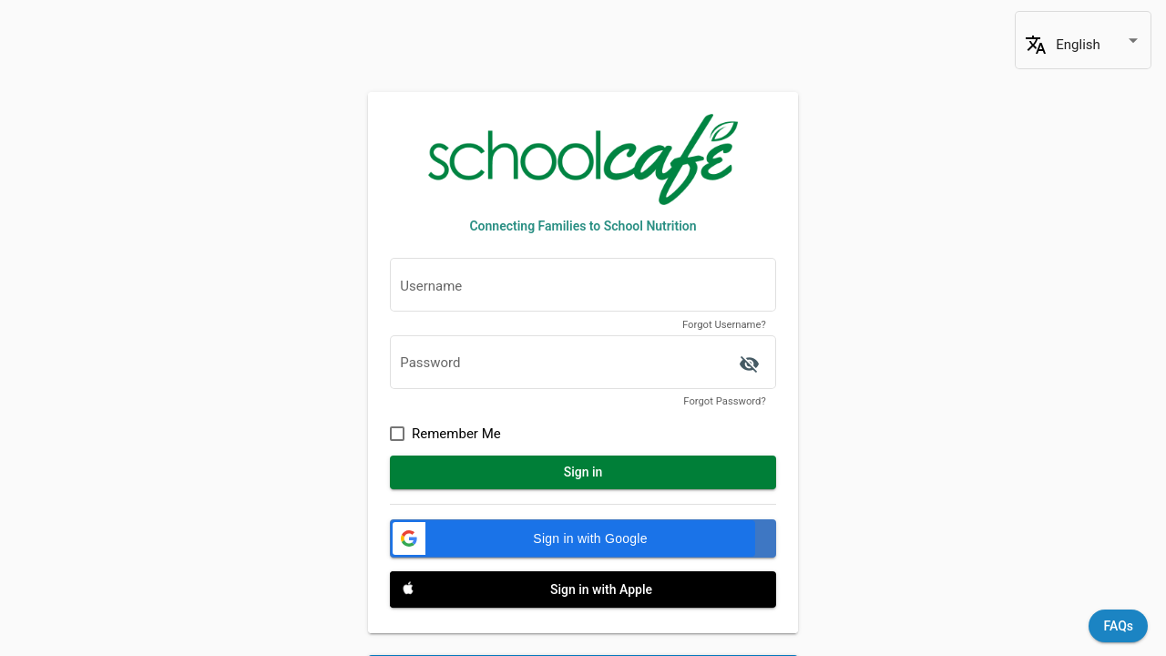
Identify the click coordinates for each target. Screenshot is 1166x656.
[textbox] (583, 290)
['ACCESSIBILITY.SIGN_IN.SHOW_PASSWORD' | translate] (748, 364)
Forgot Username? (724, 325)
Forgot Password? (724, 401)
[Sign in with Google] (583, 538)
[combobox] (1098, 45)
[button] (573, 538)
